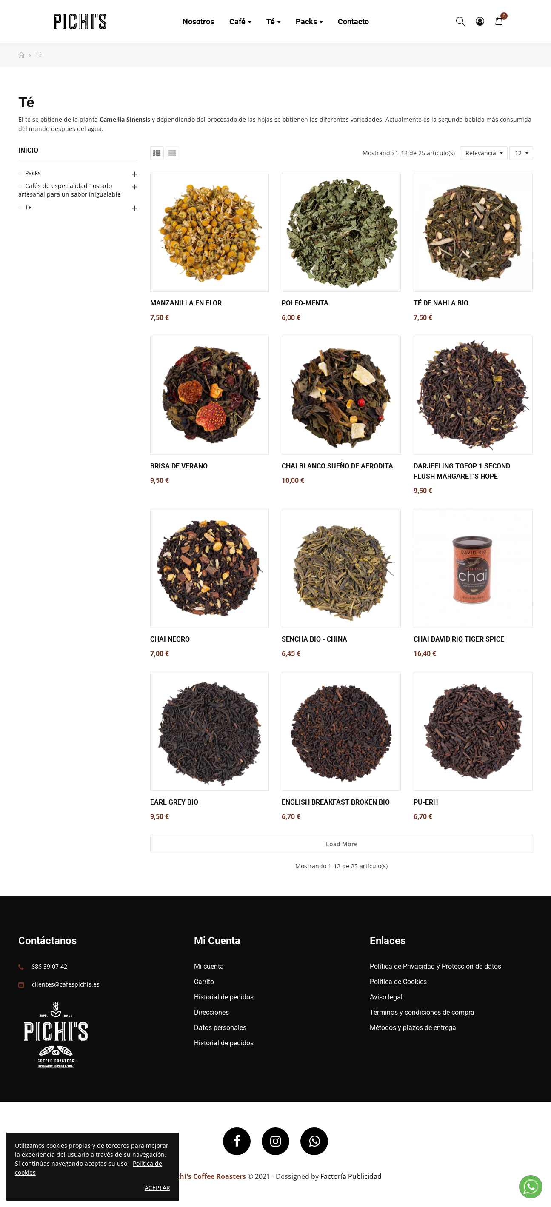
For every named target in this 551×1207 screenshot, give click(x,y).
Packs (33, 173)
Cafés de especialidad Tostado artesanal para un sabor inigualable (69, 190)
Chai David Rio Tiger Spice (459, 639)
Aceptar (157, 1188)
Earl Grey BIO (174, 802)
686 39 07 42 (49, 966)
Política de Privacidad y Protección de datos (435, 966)
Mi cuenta (209, 966)
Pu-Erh (426, 802)
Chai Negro (170, 639)
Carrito (204, 982)
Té (28, 207)
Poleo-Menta (305, 303)
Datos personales (220, 1028)
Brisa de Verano (179, 466)
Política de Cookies (398, 982)
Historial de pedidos (224, 997)
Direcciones (211, 1012)
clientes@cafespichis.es (66, 984)
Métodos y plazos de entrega (413, 1028)
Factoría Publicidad (351, 1176)
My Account (480, 21)
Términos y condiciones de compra (422, 1012)
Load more (341, 844)
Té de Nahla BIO (441, 303)
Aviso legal (386, 997)
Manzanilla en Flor (186, 303)
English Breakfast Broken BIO (336, 802)
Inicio (28, 150)
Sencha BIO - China (314, 639)
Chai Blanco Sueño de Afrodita (337, 466)
